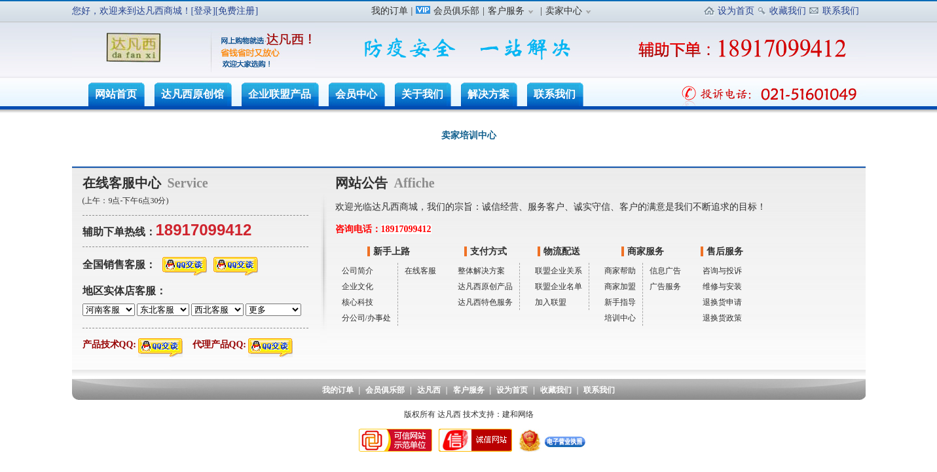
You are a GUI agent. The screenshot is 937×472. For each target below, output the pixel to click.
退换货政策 (722, 318)
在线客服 (420, 270)
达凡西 (429, 390)
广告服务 (665, 286)
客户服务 (512, 11)
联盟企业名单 (558, 286)
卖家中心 (570, 11)
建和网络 (518, 414)
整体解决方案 (481, 270)
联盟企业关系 (558, 270)
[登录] (203, 11)
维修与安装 (722, 286)
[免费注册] (236, 11)
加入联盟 (550, 302)
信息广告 (665, 270)
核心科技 (357, 302)
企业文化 (357, 286)
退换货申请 (722, 302)
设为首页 (736, 11)
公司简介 (357, 270)
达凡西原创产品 (485, 286)
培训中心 (620, 318)
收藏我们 (787, 11)
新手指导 (620, 302)
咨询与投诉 (722, 270)
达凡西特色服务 (485, 302)
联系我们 (840, 11)
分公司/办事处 (366, 318)
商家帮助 (620, 270)
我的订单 (389, 11)
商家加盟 (620, 286)
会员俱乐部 (447, 11)
